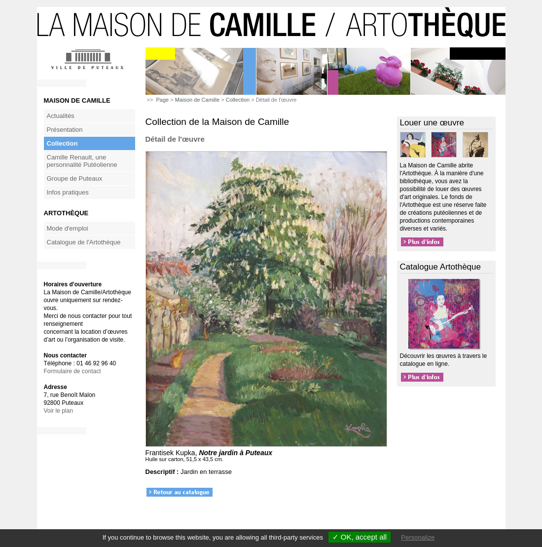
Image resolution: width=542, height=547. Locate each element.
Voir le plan (58, 410)
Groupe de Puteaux (75, 178)
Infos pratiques (68, 192)
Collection (62, 143)
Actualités (60, 115)
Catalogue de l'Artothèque (84, 242)
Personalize (417, 537)
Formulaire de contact (72, 371)
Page (162, 100)
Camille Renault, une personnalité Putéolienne (82, 161)
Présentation (65, 129)
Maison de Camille (197, 100)
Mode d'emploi (67, 228)
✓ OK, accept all (359, 537)
